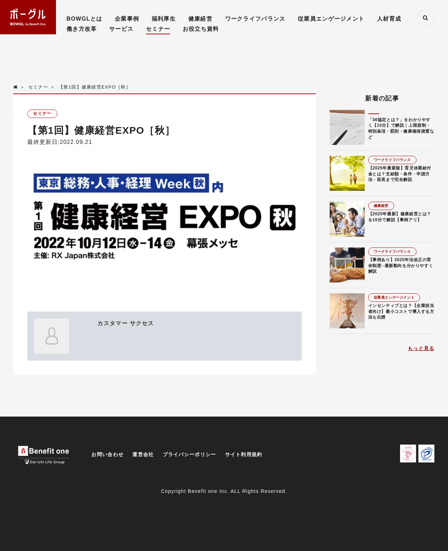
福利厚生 (164, 19)
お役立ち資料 (201, 29)
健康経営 (200, 19)
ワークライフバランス (255, 19)
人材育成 (389, 19)
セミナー (158, 29)
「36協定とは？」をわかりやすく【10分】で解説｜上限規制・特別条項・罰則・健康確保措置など (401, 128)
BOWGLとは (84, 19)
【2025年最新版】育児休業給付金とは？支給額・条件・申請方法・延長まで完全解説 (399, 174)
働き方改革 (81, 29)
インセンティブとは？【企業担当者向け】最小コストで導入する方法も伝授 (401, 311)
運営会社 (143, 454)
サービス (121, 29)
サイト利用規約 (243, 454)
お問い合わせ (107, 454)
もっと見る (421, 348)
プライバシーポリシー (189, 454)
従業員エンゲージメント (331, 19)
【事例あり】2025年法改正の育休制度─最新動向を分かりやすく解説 (400, 265)
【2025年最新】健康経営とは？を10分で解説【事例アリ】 (399, 216)
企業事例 (127, 19)
